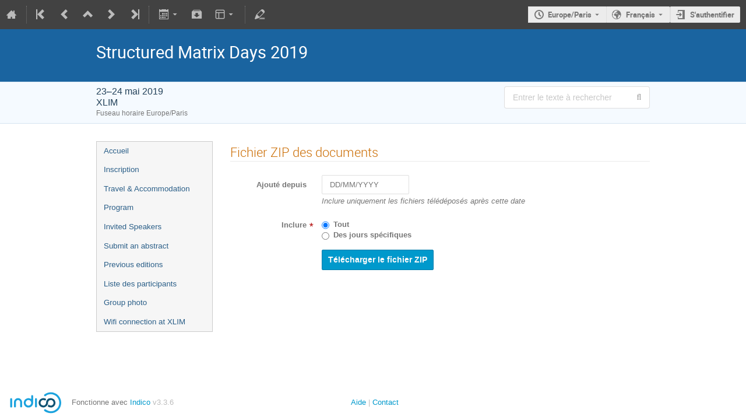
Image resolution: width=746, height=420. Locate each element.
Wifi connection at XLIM (144, 321)
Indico (140, 402)
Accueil (116, 150)
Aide (358, 402)
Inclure (294, 225)
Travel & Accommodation (147, 188)
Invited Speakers (132, 226)
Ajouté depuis (281, 185)
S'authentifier (712, 14)
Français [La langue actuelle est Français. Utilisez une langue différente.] (640, 14)
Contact (385, 402)
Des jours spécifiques (372, 235)
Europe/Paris (570, 14)
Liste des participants (140, 283)
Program (118, 207)
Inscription (121, 169)
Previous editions (133, 264)
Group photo (125, 302)
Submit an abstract (136, 246)
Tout (341, 224)
